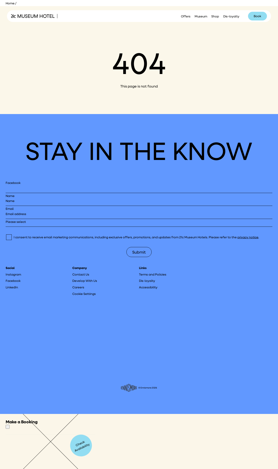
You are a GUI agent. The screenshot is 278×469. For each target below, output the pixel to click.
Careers (78, 287)
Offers (185, 16)
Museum (201, 16)
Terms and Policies (152, 274)
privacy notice (247, 237)
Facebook (13, 183)
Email (10, 209)
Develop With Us (84, 281)
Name (10, 196)
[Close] (8, 427)
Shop (215, 16)
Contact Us (80, 274)
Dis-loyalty (231, 16)
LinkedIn (12, 287)
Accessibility (148, 287)
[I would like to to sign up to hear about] (139, 223)
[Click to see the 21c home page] (33, 16)
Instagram (13, 274)
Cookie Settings (84, 294)
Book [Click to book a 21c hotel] (257, 16)
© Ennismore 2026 (139, 388)
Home (10, 3)
